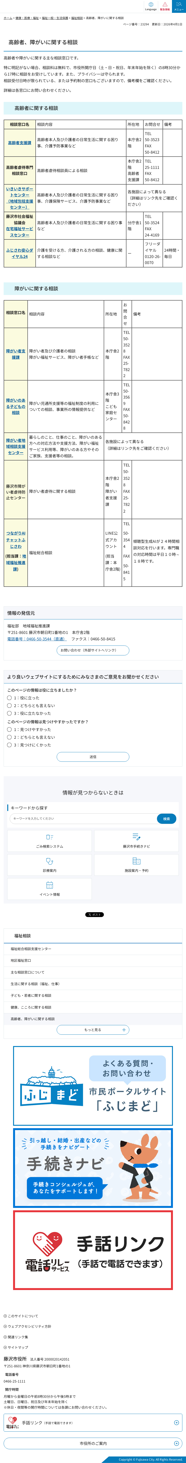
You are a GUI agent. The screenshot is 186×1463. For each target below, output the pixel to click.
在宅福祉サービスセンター (19, 232)
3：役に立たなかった (32, 713)
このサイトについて (23, 1315)
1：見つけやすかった (32, 729)
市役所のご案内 (93, 1443)
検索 (166, 818)
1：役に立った (26, 698)
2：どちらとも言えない (34, 705)
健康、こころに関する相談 (31, 1007)
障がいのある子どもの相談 (15, 406)
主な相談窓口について (28, 972)
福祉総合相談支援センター (31, 948)
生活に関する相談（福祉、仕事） (36, 983)
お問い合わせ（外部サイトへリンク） (89, 650)
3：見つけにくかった (32, 745)
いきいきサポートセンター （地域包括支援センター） (19, 198)
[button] (151, 6)
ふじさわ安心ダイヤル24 (19, 253)
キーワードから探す (29, 808)
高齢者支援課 (19, 142)
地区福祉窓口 (21, 960)
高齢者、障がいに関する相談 (33, 1018)
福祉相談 (77, 18)
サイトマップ (18, 1347)
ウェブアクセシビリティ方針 (29, 1326)
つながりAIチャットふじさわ (15, 539)
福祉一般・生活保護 (55, 18)
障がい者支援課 (15, 354)
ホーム (8, 18)
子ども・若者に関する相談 (31, 995)
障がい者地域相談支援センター (15, 446)
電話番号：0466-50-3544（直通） (37, 639)
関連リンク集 (18, 1336)
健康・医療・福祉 (27, 18)
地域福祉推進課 (16, 562)
